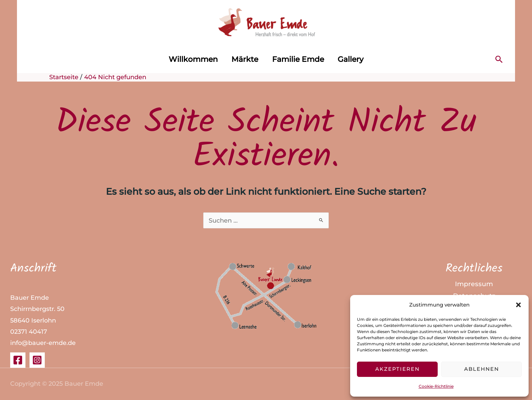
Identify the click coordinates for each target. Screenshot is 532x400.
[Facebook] (17, 360)
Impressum (474, 285)
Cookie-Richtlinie (436, 386)
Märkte (244, 59)
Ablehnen (481, 369)
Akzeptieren (397, 369)
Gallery (352, 59)
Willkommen (191, 59)
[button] (518, 304)
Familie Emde (299, 59)
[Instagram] (37, 360)
